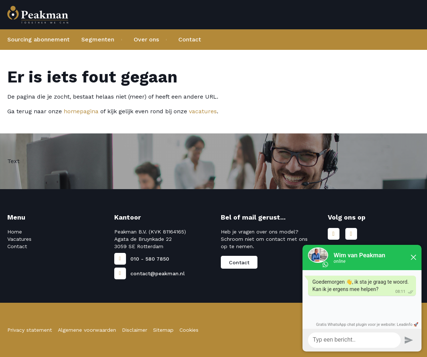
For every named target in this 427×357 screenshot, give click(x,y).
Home (14, 232)
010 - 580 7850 (149, 259)
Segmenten (97, 39)
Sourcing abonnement (38, 39)
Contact (189, 39)
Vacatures (19, 239)
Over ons (146, 39)
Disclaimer (134, 330)
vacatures (203, 111)
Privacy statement (29, 330)
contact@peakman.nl (157, 273)
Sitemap (163, 330)
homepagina (81, 111)
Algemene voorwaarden (87, 330)
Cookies (188, 330)
